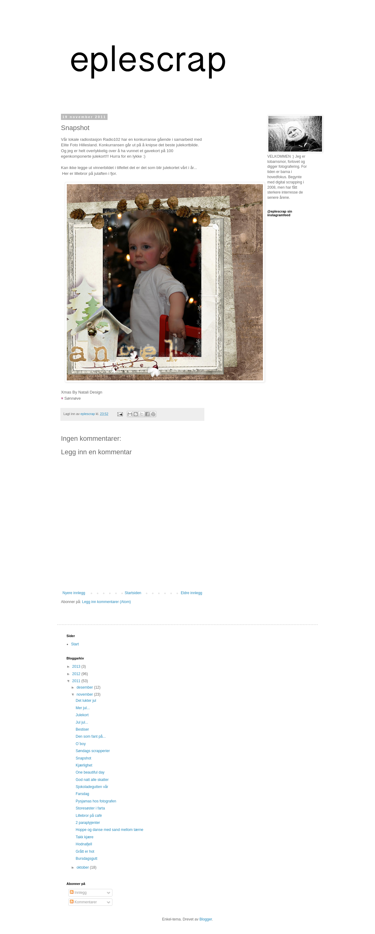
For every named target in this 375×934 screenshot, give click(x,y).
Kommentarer (83, 902)
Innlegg (78, 892)
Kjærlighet (84, 765)
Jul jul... (82, 722)
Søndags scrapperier (93, 751)
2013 (76, 666)
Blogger (205, 919)
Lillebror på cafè (89, 815)
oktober (83, 867)
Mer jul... (83, 708)
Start (75, 644)
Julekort (82, 715)
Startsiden (133, 593)
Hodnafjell (84, 844)
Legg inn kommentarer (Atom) (106, 602)
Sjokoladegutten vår (92, 787)
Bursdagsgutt (86, 858)
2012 (76, 674)
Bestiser (82, 729)
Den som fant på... (91, 736)
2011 (76, 681)
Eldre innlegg (191, 593)
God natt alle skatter (92, 780)
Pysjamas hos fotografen (96, 801)
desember (85, 687)
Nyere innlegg (74, 593)
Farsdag (82, 794)
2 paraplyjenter (88, 823)
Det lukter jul (86, 700)
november (85, 694)
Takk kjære (84, 837)
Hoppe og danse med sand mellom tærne (109, 830)
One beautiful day (90, 772)
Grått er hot (85, 851)
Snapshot (83, 758)
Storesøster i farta (90, 808)
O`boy (81, 744)
